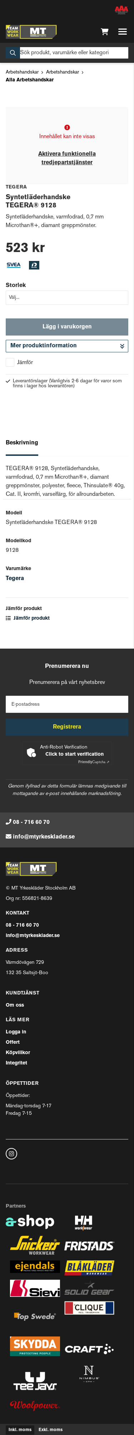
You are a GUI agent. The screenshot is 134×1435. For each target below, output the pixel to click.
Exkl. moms (51, 1430)
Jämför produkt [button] (28, 618)
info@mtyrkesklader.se (44, 837)
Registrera (67, 727)
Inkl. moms (20, 1430)
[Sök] (67, 53)
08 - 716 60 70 (31, 822)
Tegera (15, 578)
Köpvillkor (18, 1053)
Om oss (15, 1005)
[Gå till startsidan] (31, 32)
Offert (13, 1042)
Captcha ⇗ (93, 762)
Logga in (16, 1032)
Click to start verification (74, 754)
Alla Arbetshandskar (30, 80)
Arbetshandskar (22, 72)
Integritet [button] (16, 1063)
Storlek (16, 285)
